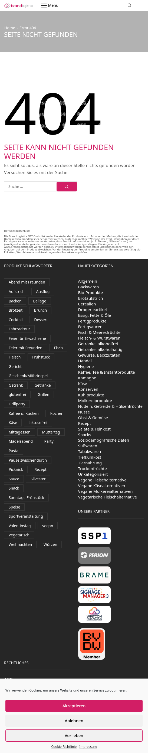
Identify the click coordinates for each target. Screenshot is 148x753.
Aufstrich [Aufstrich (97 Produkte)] (17, 291)
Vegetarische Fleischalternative (107, 497)
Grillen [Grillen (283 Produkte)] (43, 394)
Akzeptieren (74, 705)
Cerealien (87, 304)
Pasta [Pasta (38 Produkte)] (13, 450)
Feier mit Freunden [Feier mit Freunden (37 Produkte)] (25, 347)
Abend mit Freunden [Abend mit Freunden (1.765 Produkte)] (27, 282)
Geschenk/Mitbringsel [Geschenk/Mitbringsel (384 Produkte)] (28, 375)
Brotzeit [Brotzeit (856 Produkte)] (15, 310)
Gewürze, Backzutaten (99, 355)
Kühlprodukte (91, 394)
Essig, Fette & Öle (94, 315)
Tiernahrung (90, 462)
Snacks (84, 434)
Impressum (88, 746)
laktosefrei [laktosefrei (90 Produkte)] (38, 422)
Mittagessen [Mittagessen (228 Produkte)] (20, 432)
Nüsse (84, 412)
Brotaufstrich (90, 298)
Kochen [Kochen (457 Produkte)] (56, 413)
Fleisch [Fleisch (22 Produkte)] (15, 357)
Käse (82, 383)
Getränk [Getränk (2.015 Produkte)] (16, 385)
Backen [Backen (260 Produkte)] (15, 301)
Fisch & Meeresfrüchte (99, 332)
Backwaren (88, 286)
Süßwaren (87, 445)
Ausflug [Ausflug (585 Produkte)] (43, 291)
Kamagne (87, 377)
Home (9, 27)
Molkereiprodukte (95, 400)
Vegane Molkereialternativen (105, 491)
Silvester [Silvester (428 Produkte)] (38, 478)
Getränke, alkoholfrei (98, 343)
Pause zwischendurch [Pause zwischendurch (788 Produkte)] (28, 460)
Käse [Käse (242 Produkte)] (13, 422)
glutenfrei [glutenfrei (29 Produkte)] (17, 394)
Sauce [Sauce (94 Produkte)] (14, 478)
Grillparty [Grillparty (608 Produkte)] (17, 403)
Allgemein (87, 281)
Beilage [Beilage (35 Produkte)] (39, 301)
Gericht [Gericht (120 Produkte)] (15, 366)
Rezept (84, 423)
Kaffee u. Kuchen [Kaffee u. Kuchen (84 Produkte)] (24, 413)
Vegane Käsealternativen (101, 485)
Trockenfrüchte (92, 468)
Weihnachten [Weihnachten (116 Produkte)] (20, 544)
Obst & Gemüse (93, 417)
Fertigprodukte (92, 321)
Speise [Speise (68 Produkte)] (14, 507)
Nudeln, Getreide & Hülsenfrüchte (110, 406)
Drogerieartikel (92, 309)
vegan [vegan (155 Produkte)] (47, 525)
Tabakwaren (89, 451)
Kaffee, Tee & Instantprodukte (106, 372)
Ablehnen (74, 720)
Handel (85, 360)
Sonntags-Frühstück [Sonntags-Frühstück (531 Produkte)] (26, 497)
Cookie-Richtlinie (64, 746)
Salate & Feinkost (94, 429)
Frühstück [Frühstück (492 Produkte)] (41, 357)
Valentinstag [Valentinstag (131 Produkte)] (20, 525)
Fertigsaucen (90, 326)
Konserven (88, 389)
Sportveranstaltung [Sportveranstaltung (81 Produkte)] (26, 516)
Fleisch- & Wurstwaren (99, 338)
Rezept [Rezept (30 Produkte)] (40, 469)
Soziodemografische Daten (103, 440)
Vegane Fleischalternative (102, 480)
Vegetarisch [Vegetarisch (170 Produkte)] (19, 534)
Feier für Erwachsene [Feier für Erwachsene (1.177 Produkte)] (27, 338)
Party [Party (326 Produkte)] (49, 441)
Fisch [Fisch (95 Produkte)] (58, 347)
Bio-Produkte (90, 292)
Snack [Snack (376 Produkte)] (14, 488)
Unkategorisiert (93, 474)
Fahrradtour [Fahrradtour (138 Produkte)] (19, 328)
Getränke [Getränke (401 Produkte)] (42, 385)
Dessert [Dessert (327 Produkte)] (41, 319)
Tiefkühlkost (89, 457)
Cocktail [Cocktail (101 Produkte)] (16, 319)
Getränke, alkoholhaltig (100, 349)
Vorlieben (74, 735)
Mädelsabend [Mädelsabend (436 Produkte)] (21, 441)
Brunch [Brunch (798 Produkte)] (40, 310)
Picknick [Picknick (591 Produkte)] (16, 469)
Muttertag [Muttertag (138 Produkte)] (51, 432)
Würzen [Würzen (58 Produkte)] (50, 544)
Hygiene (86, 366)
